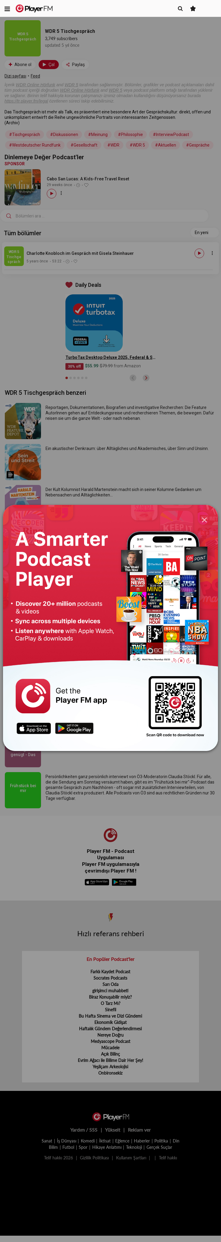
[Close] (204, 520)
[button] (7, 8)
